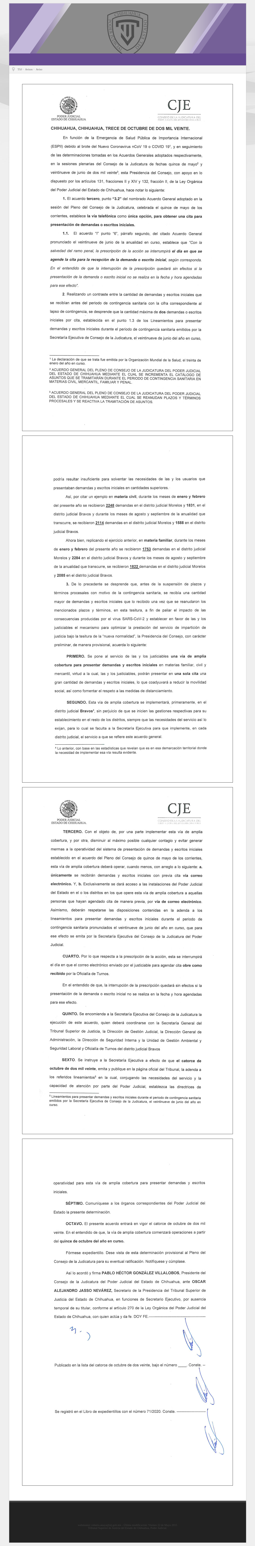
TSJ (20, 69)
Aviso (39, 69)
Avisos (29, 69)
